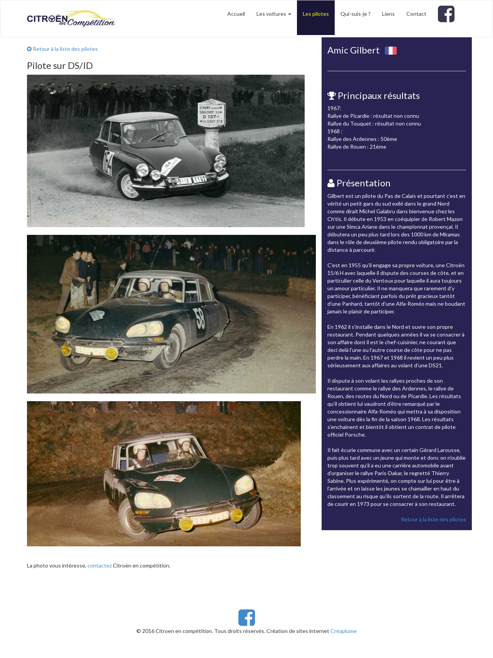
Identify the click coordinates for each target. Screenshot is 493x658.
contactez (99, 565)
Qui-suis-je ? (355, 13)
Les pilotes (316, 13)
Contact (416, 13)
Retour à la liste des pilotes (62, 48)
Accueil (236, 13)
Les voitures (274, 13)
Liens (388, 13)
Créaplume (343, 631)
